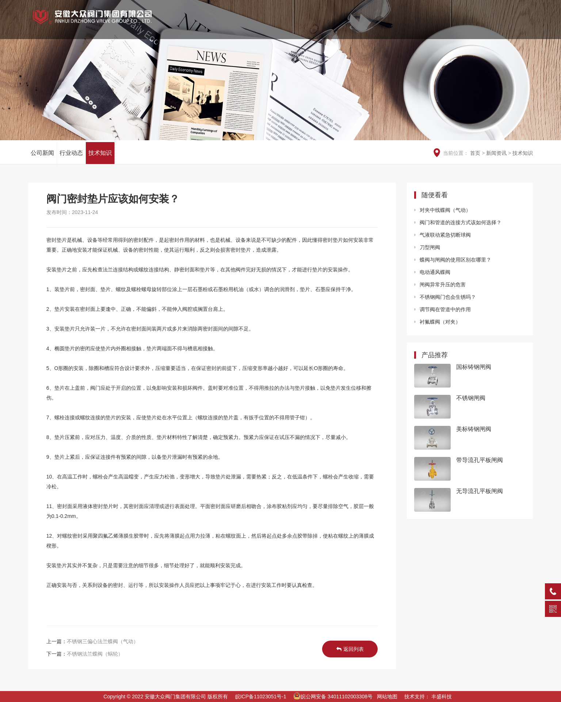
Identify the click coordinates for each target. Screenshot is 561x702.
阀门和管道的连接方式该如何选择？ (460, 222)
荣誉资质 (324, 25)
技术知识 (100, 153)
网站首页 (248, 25)
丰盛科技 (441, 696)
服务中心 (476, 25)
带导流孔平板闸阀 (479, 460)
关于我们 (286, 25)
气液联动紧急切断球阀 (445, 235)
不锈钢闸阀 (470, 398)
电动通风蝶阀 (435, 272)
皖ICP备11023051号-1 (260, 696)
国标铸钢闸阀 (473, 367)
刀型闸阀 (430, 247)
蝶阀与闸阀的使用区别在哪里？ (455, 260)
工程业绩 (400, 25)
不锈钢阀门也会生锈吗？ (448, 297)
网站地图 (387, 696)
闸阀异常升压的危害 (443, 284)
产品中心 (362, 25)
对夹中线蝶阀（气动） (445, 210)
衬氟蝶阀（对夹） (440, 322)
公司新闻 (42, 153)
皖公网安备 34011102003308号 (333, 696)
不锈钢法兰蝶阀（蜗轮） (95, 654)
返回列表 (350, 649)
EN (489, 7)
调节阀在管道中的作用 (445, 309)
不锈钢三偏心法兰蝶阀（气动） (102, 641)
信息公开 (514, 25)
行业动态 (71, 153)
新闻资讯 (438, 25)
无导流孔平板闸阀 (479, 491)
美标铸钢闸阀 (473, 429)
